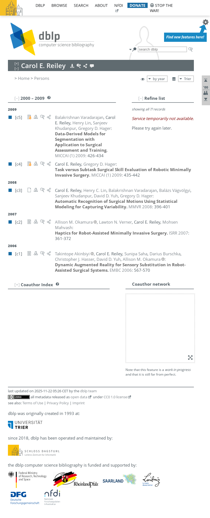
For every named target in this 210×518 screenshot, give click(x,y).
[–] (140, 98)
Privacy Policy (58, 402)
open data (79, 396)
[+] (17, 284)
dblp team (88, 390)
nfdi (118, 5)
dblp (40, 5)
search (81, 5)
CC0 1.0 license (115, 396)
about (101, 5)
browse (59, 5)
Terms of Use (32, 402)
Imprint (78, 402)
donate (137, 5)
